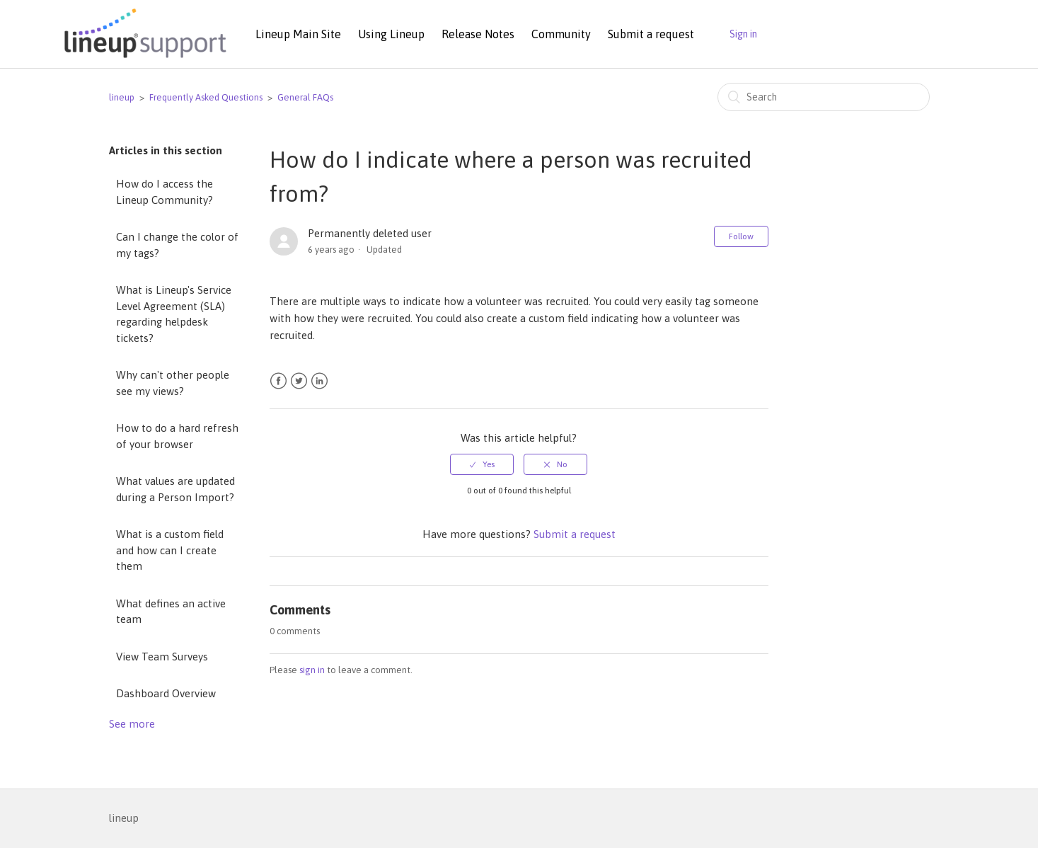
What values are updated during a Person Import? (175, 489)
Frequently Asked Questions (206, 97)
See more (132, 724)
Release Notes (478, 34)
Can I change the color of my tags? (177, 245)
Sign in (743, 34)
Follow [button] (741, 236)
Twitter (299, 381)
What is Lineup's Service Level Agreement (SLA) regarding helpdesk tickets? (173, 314)
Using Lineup (391, 34)
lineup (121, 97)
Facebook (278, 381)
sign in (312, 670)
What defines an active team (171, 611)
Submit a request (651, 34)
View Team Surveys (162, 657)
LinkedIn (319, 381)
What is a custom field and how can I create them (170, 550)
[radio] (482, 464)
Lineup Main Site (298, 34)
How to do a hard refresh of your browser (177, 436)
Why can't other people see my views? (172, 383)
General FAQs (305, 97)
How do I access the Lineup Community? (164, 192)
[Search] (823, 97)
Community (561, 34)
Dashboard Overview (166, 693)
